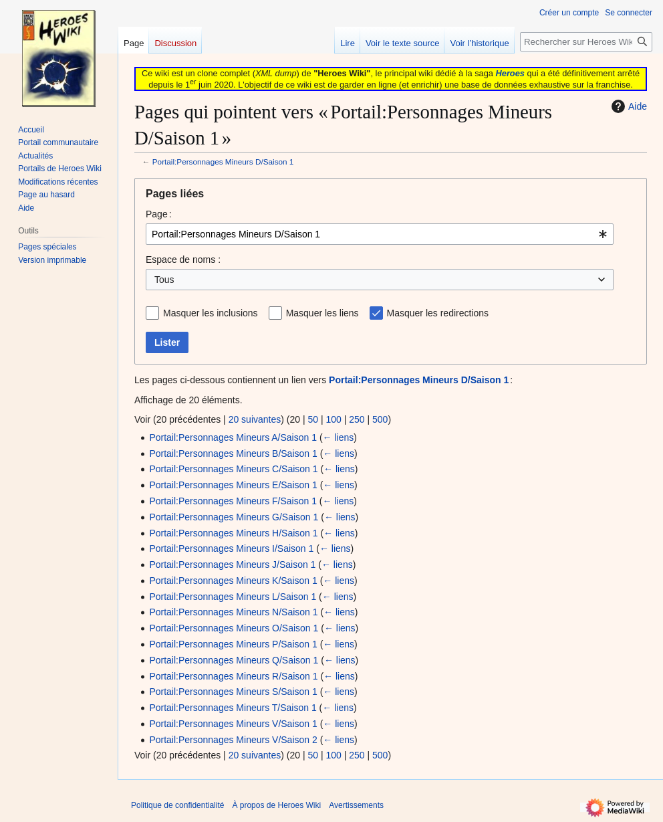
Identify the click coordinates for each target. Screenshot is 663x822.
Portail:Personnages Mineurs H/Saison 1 (233, 533)
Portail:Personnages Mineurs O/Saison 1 (233, 628)
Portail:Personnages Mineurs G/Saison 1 (233, 517)
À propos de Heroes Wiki (276, 805)
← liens (338, 437)
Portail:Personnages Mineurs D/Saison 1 (223, 161)
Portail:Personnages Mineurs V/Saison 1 (233, 723)
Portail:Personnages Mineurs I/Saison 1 (231, 548)
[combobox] (380, 234)
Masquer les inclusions (210, 313)
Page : (159, 214)
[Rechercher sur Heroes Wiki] (586, 42)
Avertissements (356, 805)
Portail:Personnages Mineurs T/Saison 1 (232, 707)
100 (333, 419)
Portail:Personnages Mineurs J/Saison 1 (232, 564)
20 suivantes (255, 419)
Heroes (510, 73)
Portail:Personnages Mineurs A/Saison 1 (233, 437)
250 (356, 419)
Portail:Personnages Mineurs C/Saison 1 (233, 469)
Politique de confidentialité (177, 805)
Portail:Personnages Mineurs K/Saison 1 (233, 580)
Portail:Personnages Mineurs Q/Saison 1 (233, 660)
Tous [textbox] (164, 279)
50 (312, 419)
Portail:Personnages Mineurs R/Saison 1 (233, 676)
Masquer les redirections (438, 313)
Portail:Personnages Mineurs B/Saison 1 (233, 453)
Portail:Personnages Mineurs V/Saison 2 (233, 739)
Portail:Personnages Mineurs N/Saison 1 (233, 612)
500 (380, 419)
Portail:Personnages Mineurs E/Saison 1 (233, 485)
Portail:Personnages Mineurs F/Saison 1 (233, 501)
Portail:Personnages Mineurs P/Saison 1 (233, 644)
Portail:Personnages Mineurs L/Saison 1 (232, 596)
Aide (627, 106)
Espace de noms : (183, 259)
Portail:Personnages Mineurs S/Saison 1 (233, 691)
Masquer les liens (322, 313)
